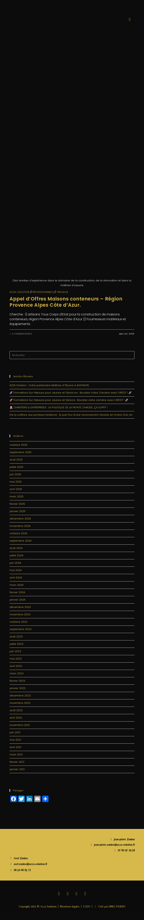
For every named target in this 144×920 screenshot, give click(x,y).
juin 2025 (15, 474)
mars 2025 (16, 496)
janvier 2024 (17, 600)
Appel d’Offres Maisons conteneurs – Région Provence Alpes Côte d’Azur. (66, 302)
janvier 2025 (17, 511)
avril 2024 (16, 577)
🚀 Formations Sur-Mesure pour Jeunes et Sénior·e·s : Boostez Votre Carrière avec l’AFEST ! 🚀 (71, 393)
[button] (129, 19)
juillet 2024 (16, 555)
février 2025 (17, 504)
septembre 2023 (20, 629)
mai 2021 (15, 740)
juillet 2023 (16, 644)
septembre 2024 (20, 541)
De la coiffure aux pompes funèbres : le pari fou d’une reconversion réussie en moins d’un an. (71, 415)
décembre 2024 (20, 518)
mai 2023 (16, 659)
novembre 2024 (20, 526)
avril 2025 (16, 489)
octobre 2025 (18, 445)
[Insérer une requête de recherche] (72, 355)
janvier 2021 (17, 769)
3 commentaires (22, 333)
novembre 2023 (20, 614)
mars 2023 (16, 673)
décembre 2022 (20, 695)
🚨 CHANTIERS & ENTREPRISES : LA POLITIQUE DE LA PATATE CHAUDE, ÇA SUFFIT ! (59, 407)
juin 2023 (15, 651)
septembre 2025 (20, 452)
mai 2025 (16, 482)
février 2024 (17, 592)
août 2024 (16, 548)
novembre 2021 (20, 725)
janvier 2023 (17, 688)
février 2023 (17, 681)
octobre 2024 (18, 533)
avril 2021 (15, 747)
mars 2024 (16, 585)
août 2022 (16, 710)
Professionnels (43, 292)
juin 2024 (15, 563)
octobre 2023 (18, 622)
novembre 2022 (20, 703)
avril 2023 (16, 666)
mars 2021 (16, 754)
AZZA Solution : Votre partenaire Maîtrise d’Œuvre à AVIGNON (49, 385)
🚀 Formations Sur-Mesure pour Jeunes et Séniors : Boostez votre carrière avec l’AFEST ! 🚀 (69, 400)
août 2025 (16, 459)
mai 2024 (16, 570)
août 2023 (16, 636)
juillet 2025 (16, 467)
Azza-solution (20, 292)
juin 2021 (15, 732)
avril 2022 (16, 718)
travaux (62, 292)
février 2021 (17, 762)
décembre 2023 (20, 607)
